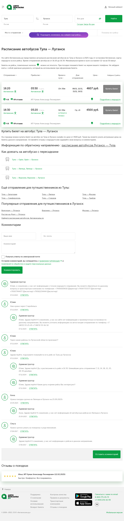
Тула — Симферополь (10, 198)
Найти (114, 18)
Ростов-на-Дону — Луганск (13, 214)
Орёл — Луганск (31, 160)
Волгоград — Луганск (10, 210)
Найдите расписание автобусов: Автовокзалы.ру (22, 218)
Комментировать (12, 270)
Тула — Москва (89, 194)
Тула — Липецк (18, 169)
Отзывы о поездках (58, 507)
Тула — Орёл (17, 160)
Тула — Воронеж (19, 178)
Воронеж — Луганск (36, 178)
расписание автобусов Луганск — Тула (88, 145)
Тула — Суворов (49, 198)
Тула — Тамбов (88, 198)
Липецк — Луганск (34, 169)
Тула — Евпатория (9, 194)
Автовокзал (8, 91)
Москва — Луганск (90, 210)
